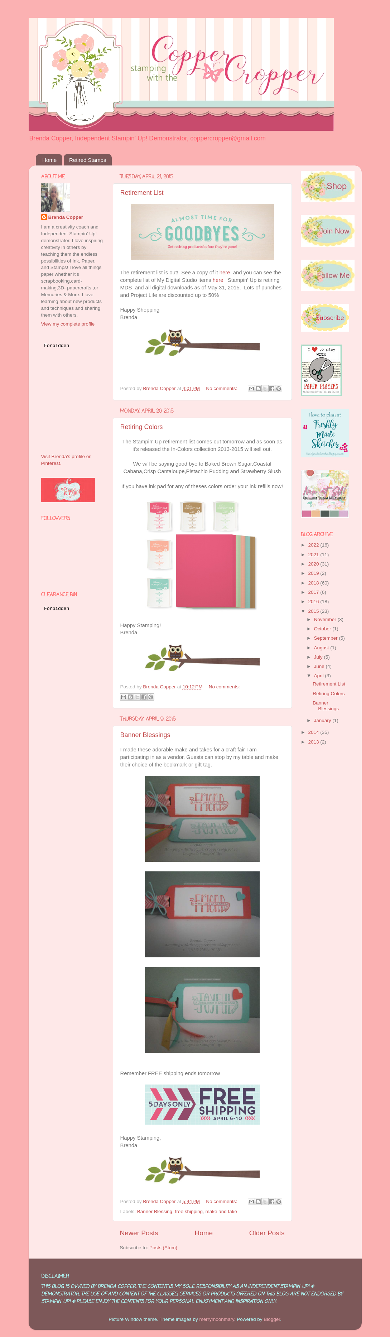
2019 (314, 573)
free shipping (189, 1211)
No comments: (222, 388)
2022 (314, 545)
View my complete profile (68, 324)
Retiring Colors (141, 427)
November (326, 619)
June (320, 666)
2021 (314, 554)
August (322, 647)
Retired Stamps (87, 160)
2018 (314, 583)
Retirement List (142, 192)
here (225, 272)
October (323, 628)
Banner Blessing (154, 1211)
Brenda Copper (65, 217)
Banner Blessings (145, 735)
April (319, 675)
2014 (314, 732)
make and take (221, 1211)
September (326, 638)
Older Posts (267, 1233)
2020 (314, 564)
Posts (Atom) (163, 1247)
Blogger (272, 1319)
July (319, 657)
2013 (314, 742)
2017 (314, 592)
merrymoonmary (216, 1319)
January (323, 720)
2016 (314, 601)
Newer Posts (139, 1233)
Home (49, 160)
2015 (314, 611)
